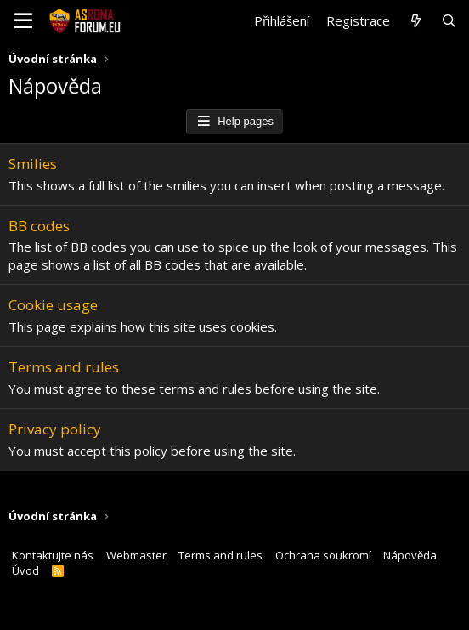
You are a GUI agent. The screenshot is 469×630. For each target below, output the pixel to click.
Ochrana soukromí (323, 555)
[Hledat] (449, 21)
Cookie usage (53, 305)
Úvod (25, 570)
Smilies (32, 163)
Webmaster (136, 555)
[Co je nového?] (415, 21)
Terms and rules (63, 367)
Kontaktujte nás (52, 555)
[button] (23, 21)
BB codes (39, 226)
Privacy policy (54, 429)
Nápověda (410, 555)
